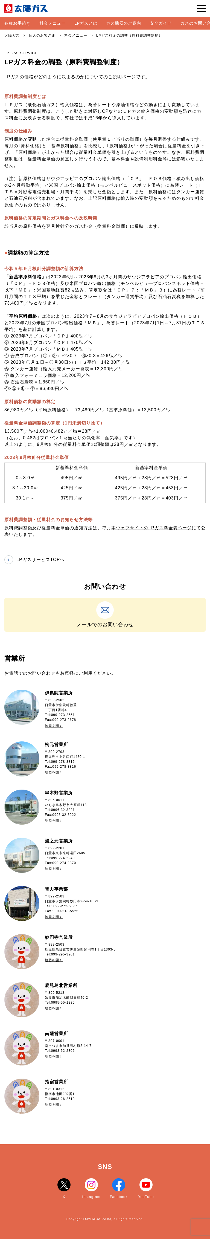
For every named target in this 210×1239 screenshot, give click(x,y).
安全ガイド (161, 23)
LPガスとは (85, 23)
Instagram (91, 1188)
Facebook (118, 1188)
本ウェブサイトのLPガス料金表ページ (151, 527)
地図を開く (54, 726)
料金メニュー (52, 23)
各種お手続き (17, 23)
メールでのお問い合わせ (105, 614)
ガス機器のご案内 (123, 23)
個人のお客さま (42, 35)
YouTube (146, 1188)
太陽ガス (12, 35)
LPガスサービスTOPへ (34, 559)
